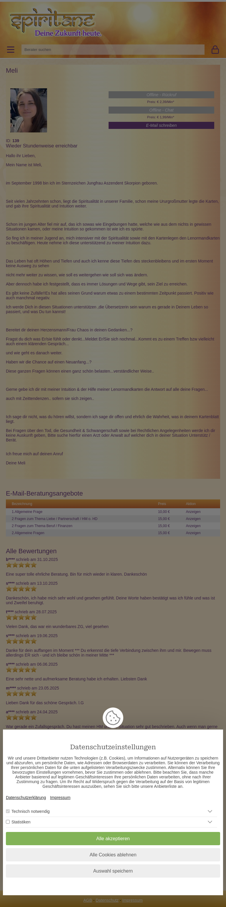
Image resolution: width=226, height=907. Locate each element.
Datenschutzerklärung (26, 797)
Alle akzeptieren (113, 838)
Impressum (60, 797)
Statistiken (21, 822)
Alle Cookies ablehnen (112, 854)
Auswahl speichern (113, 870)
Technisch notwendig (30, 811)
